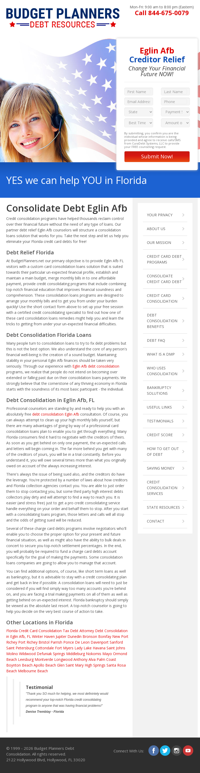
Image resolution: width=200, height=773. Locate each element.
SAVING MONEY (160, 468)
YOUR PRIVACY (159, 214)
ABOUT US (156, 228)
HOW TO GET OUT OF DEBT (163, 451)
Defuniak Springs (51, 653)
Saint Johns (116, 647)
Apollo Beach (45, 665)
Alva (92, 659)
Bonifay (104, 636)
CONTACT (155, 521)
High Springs (95, 665)
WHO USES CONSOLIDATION (162, 370)
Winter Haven (43, 636)
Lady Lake (83, 647)
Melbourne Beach (33, 670)
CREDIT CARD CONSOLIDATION (162, 298)
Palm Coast (106, 659)
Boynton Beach (19, 665)
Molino (12, 653)
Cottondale (44, 647)
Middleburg (75, 653)
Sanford (116, 642)
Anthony (80, 659)
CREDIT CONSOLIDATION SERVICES (162, 488)
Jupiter (61, 636)
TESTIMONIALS (160, 420)
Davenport (100, 642)
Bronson (90, 636)
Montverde (44, 659)
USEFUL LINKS (159, 407)
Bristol (44, 642)
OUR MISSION (159, 242)
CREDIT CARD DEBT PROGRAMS (164, 259)
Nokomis (93, 653)
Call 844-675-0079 (162, 12)
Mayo (107, 653)
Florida (12, 630)
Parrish (56, 642)
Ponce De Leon (76, 642)
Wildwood (27, 653)
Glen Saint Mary (70, 665)
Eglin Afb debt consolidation (95, 366)
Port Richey (28, 642)
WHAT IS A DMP (161, 354)
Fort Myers (64, 647)
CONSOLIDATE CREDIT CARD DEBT (164, 278)
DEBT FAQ (156, 340)
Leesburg (26, 659)
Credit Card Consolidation (40, 630)
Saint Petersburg (20, 647)
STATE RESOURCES (163, 507)
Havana (99, 647)
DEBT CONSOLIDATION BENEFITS (162, 321)
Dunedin (74, 636)
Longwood (63, 659)
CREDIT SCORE (160, 434)
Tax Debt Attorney (78, 630)
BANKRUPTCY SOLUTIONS (159, 390)
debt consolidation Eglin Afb (55, 414)
